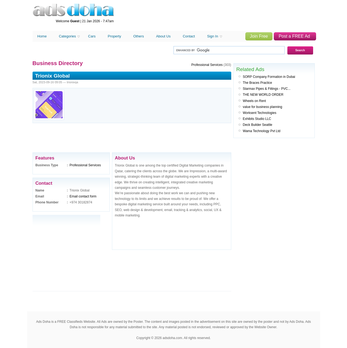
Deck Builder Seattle (257, 125)
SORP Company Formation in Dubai (269, 77)
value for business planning (262, 107)
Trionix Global (52, 76)
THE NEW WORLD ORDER (263, 95)
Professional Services (85, 165)
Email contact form (83, 196)
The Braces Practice (257, 83)
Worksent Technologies (260, 113)
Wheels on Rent (254, 101)
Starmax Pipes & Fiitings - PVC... (267, 89)
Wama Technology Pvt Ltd (262, 131)
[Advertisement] (215, 16)
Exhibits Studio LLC (257, 119)
